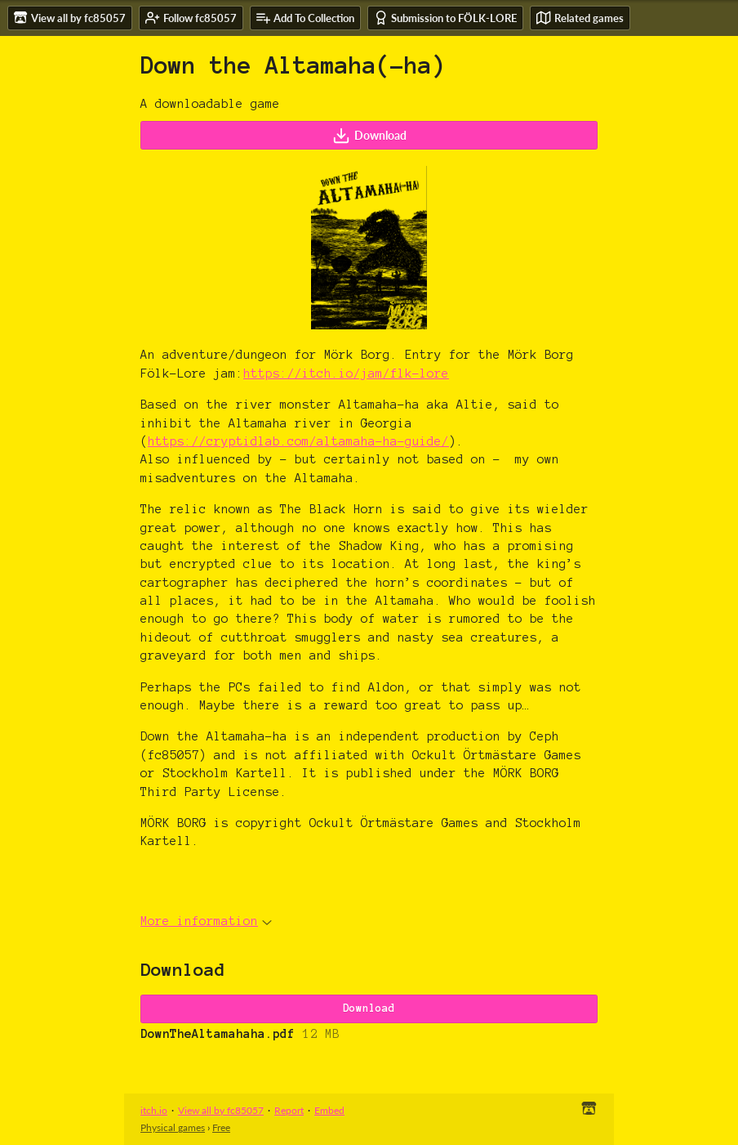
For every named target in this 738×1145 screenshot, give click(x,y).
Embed (329, 1110)
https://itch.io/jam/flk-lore (346, 373)
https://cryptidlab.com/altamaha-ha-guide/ (298, 441)
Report (289, 1110)
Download (369, 136)
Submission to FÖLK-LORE (445, 18)
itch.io (153, 1110)
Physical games (172, 1127)
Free (221, 1127)
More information (206, 921)
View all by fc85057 (221, 1110)
